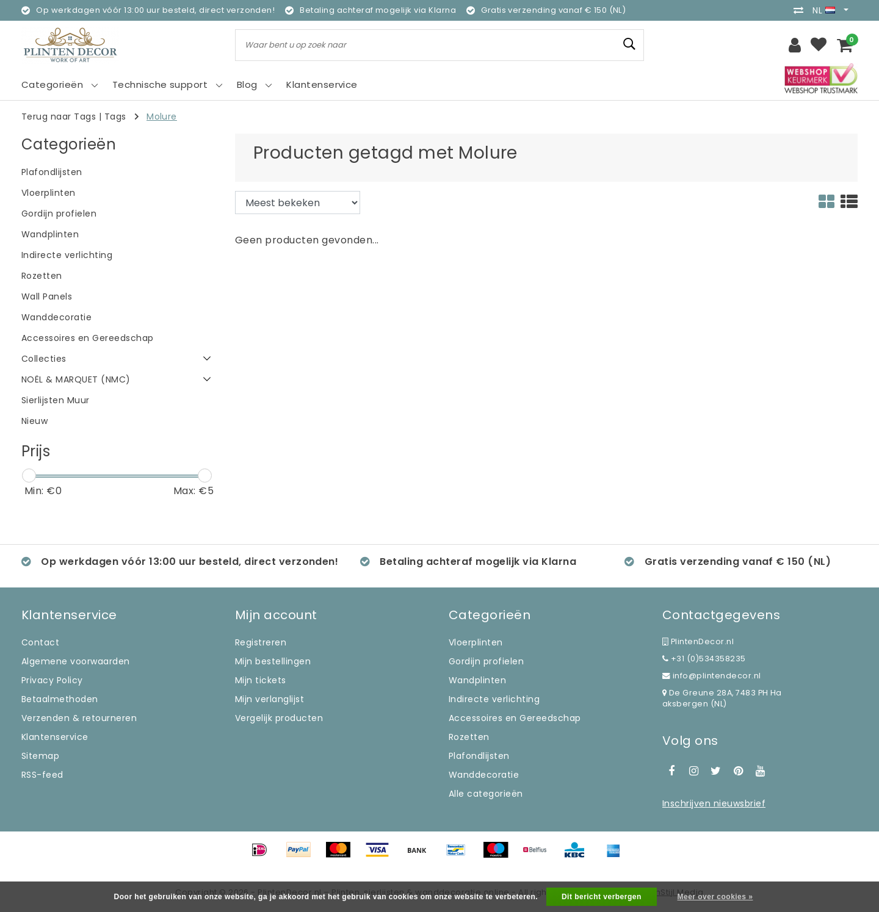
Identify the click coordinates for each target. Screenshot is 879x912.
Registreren (260, 642)
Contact (40, 642)
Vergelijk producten (279, 718)
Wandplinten (477, 680)
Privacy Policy (52, 680)
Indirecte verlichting (494, 699)
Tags (115, 116)
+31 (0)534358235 (704, 658)
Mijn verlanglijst (269, 699)
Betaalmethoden (59, 699)
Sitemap (40, 756)
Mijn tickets (260, 680)
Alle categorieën (486, 794)
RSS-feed (42, 775)
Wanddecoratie (484, 775)
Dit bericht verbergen (602, 896)
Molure (161, 116)
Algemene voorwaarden (75, 661)
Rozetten (469, 737)
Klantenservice (55, 737)
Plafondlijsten (479, 756)
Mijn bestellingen (273, 661)
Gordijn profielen (486, 661)
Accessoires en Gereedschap (515, 718)
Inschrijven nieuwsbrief (713, 803)
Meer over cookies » (715, 896)
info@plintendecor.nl (711, 675)
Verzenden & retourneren (79, 718)
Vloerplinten (476, 642)
